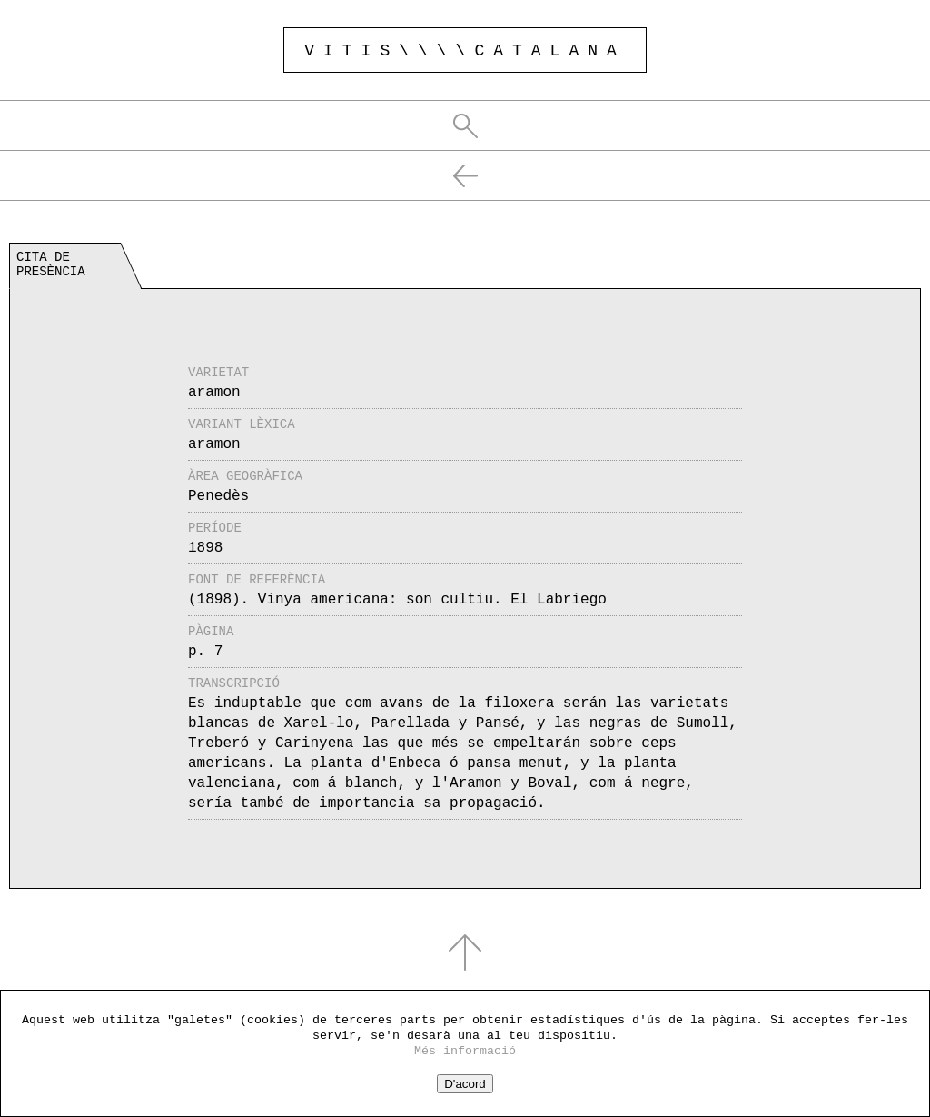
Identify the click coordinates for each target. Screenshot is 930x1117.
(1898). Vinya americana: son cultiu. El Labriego (397, 600)
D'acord (465, 1084)
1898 (205, 548)
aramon (214, 392)
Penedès (218, 496)
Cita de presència (50, 264)
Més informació (465, 1051)
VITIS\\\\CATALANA (465, 51)
